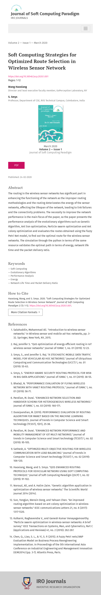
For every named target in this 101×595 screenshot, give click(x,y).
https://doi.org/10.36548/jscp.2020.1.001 (28, 76)
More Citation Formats (24, 312)
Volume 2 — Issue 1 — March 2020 (27, 42)
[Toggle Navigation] (85, 28)
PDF (16, 165)
